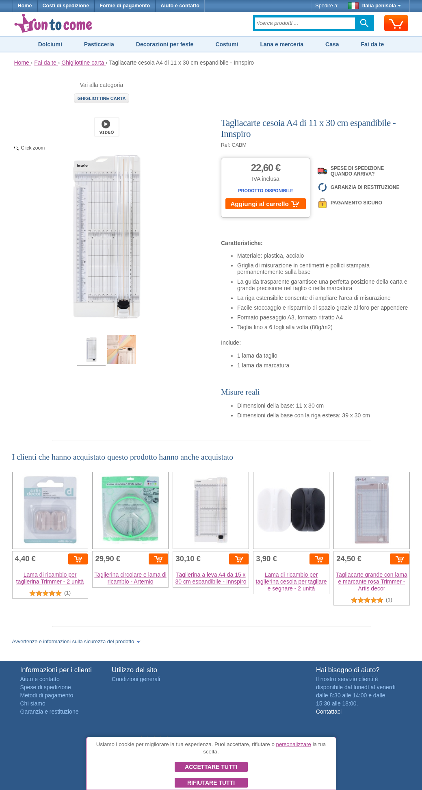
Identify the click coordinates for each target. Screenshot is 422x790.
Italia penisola (374, 6)
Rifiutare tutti (211, 782)
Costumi (226, 44)
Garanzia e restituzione (49, 711)
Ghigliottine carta (102, 98)
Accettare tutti (211, 767)
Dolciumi (50, 44)
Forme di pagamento (125, 6)
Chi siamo (32, 703)
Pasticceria (99, 44)
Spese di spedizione (45, 687)
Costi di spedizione (66, 6)
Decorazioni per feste (165, 44)
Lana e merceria (281, 44)
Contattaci (329, 711)
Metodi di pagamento (47, 695)
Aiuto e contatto (179, 6)
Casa (332, 44)
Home (25, 6)
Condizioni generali (136, 679)
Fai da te (372, 44)
